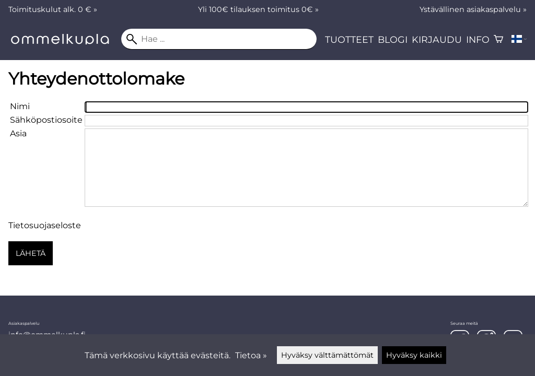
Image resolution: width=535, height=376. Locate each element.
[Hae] (219, 39)
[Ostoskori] (498, 39)
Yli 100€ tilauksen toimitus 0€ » (258, 9)
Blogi (393, 39)
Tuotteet (349, 39)
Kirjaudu (437, 39)
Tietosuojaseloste (44, 225)
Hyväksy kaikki (414, 355)
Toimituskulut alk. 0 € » (52, 9)
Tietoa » (251, 355)
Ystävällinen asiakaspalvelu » (473, 9)
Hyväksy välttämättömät (327, 355)
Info (478, 39)
